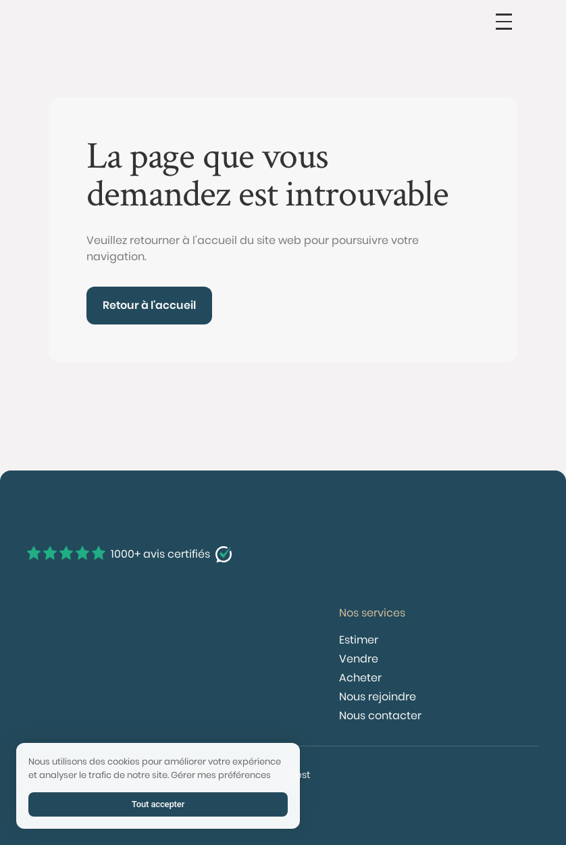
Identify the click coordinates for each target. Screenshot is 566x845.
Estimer (358, 640)
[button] (503, 21)
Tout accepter (158, 804)
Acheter (360, 677)
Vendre (358, 659)
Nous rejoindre (377, 696)
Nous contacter (380, 715)
